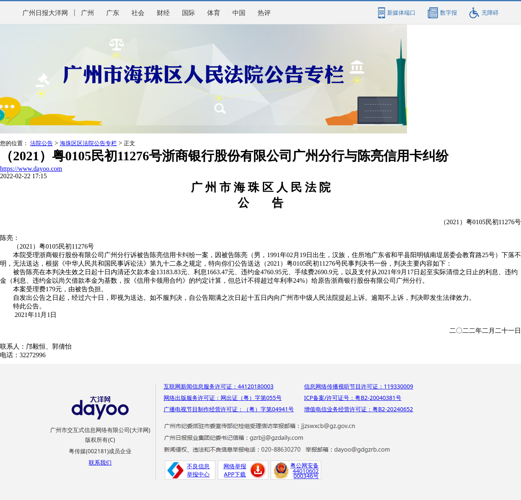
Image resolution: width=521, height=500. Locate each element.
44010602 (306, 471)
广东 (112, 12)
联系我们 (100, 462)
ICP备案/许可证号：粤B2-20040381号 (352, 398)
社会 (137, 12)
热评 (264, 12)
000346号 (306, 476)
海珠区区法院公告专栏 (88, 143)
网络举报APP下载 (234, 470)
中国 (238, 12)
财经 (163, 12)
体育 (213, 12)
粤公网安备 (304, 465)
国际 (188, 12)
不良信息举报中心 (198, 470)
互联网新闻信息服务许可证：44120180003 (219, 386)
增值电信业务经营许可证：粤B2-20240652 (358, 409)
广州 (87, 12)
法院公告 (41, 143)
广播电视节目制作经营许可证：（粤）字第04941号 (229, 409)
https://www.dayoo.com (31, 168)
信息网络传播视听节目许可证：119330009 (358, 386)
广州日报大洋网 (45, 12)
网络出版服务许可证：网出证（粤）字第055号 (223, 398)
